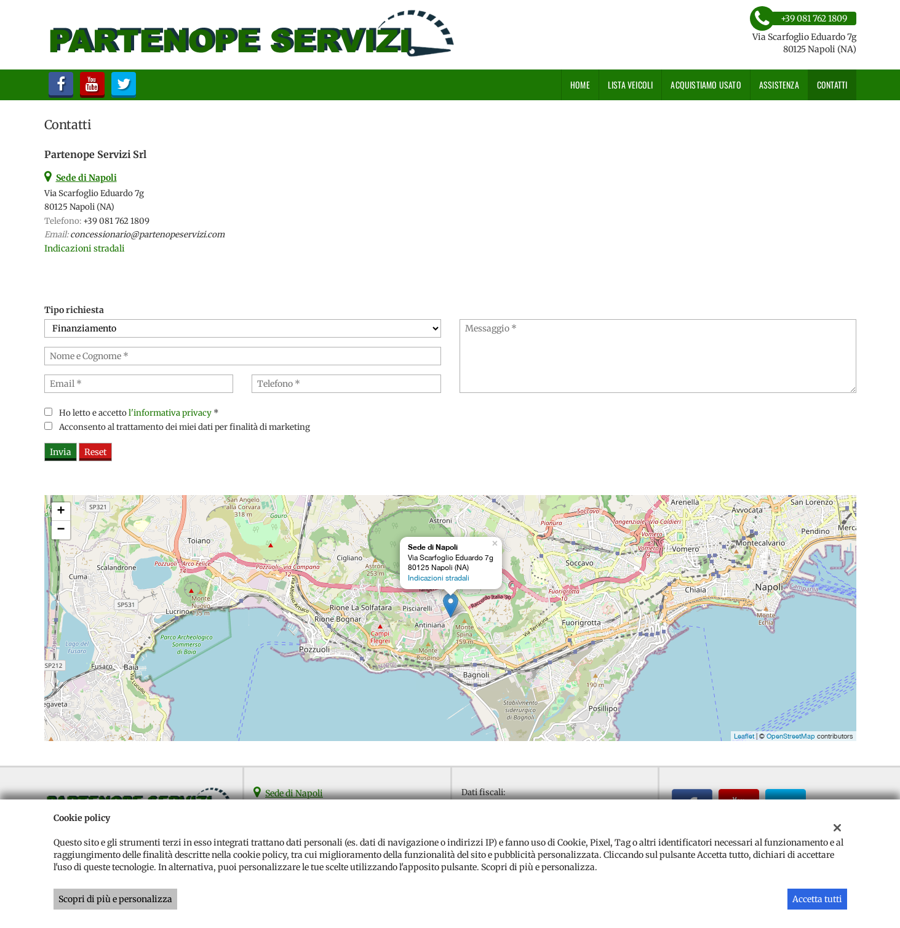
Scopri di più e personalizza (115, 899)
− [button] (61, 530)
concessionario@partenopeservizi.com (147, 234)
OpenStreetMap (791, 736)
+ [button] (61, 511)
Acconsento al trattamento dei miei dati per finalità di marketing (184, 427)
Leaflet (744, 736)
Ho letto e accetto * (139, 413)
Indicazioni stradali (84, 248)
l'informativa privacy (170, 413)
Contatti (832, 84)
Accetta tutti (817, 899)
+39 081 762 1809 (116, 221)
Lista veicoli (630, 84)
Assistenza (779, 84)
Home (580, 84)
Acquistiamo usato (706, 84)
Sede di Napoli (294, 793)
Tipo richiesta (74, 309)
